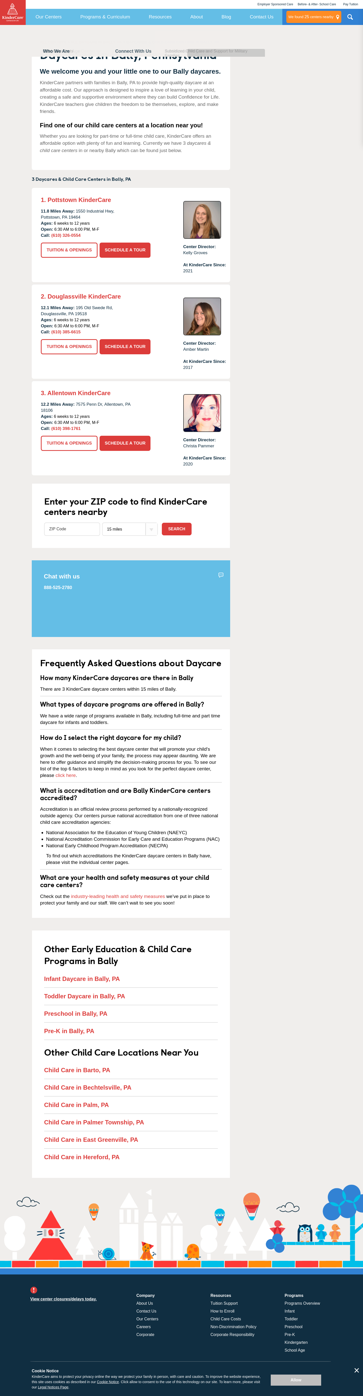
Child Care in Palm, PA (76, 1104)
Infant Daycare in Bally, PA (82, 978)
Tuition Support (224, 1303)
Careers (143, 1327)
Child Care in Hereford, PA (82, 1157)
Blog (226, 16)
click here (65, 775)
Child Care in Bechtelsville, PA (87, 1087)
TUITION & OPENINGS (69, 250)
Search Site (350, 19)
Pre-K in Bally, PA (69, 1031)
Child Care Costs (225, 1319)
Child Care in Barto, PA (77, 1070)
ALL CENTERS (53, 42)
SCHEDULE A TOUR (125, 250)
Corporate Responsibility (232, 1334)
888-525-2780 (58, 587)
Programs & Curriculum (105, 16)
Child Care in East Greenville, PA (91, 1139)
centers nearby (311, 17)
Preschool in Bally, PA (75, 1013)
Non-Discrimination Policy (233, 1327)
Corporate (145, 1334)
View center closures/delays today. (63, 1299)
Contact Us (262, 16)
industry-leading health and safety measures (118, 896)
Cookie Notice (108, 1382)
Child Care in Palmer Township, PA (94, 1122)
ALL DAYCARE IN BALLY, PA (96, 42)
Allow (296, 1380)
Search (176, 529)
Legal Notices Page (53, 1387)
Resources (160, 16)
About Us (144, 1303)
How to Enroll (222, 1311)
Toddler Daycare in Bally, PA (84, 996)
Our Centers (49, 16)
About (196, 16)
